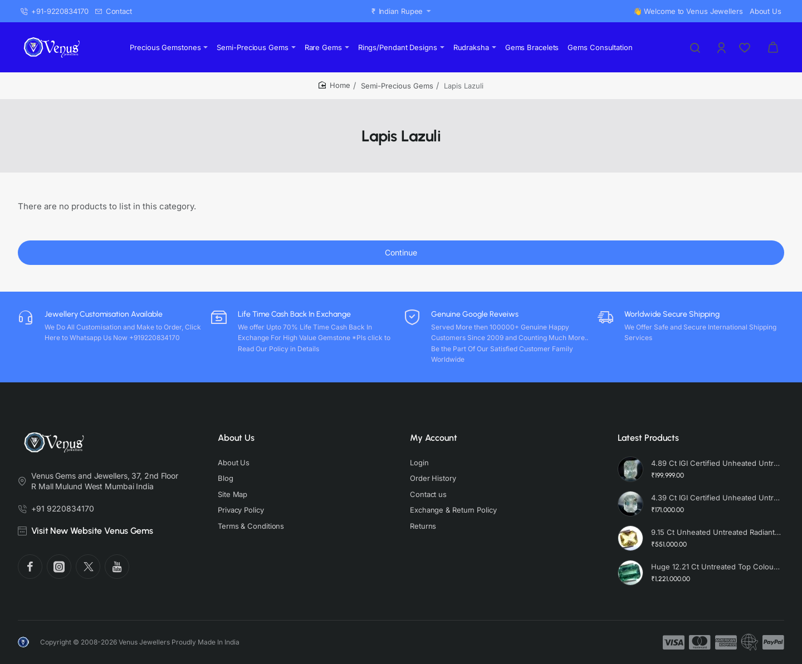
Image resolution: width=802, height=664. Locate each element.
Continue (401, 252)
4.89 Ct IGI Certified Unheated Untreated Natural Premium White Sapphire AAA (716, 463)
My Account (433, 437)
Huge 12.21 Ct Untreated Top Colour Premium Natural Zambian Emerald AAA (716, 566)
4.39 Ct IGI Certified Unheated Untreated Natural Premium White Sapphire (716, 497)
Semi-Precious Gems (397, 85)
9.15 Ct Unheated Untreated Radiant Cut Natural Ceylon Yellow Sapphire (716, 532)
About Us (236, 437)
